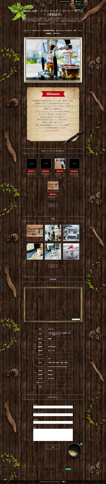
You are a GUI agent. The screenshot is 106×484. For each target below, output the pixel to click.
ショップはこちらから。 (53, 130)
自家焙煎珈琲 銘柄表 (48, 30)
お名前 (35, 404)
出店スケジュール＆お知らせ (64, 30)
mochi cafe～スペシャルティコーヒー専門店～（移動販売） (53, 12)
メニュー (80, 30)
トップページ (27, 30)
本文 (34, 427)
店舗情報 (48, 33)
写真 (75, 30)
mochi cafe (46, 481)
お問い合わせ (56, 33)
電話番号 (36, 420)
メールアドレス (38, 412)
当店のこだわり (37, 30)
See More (53, 205)
